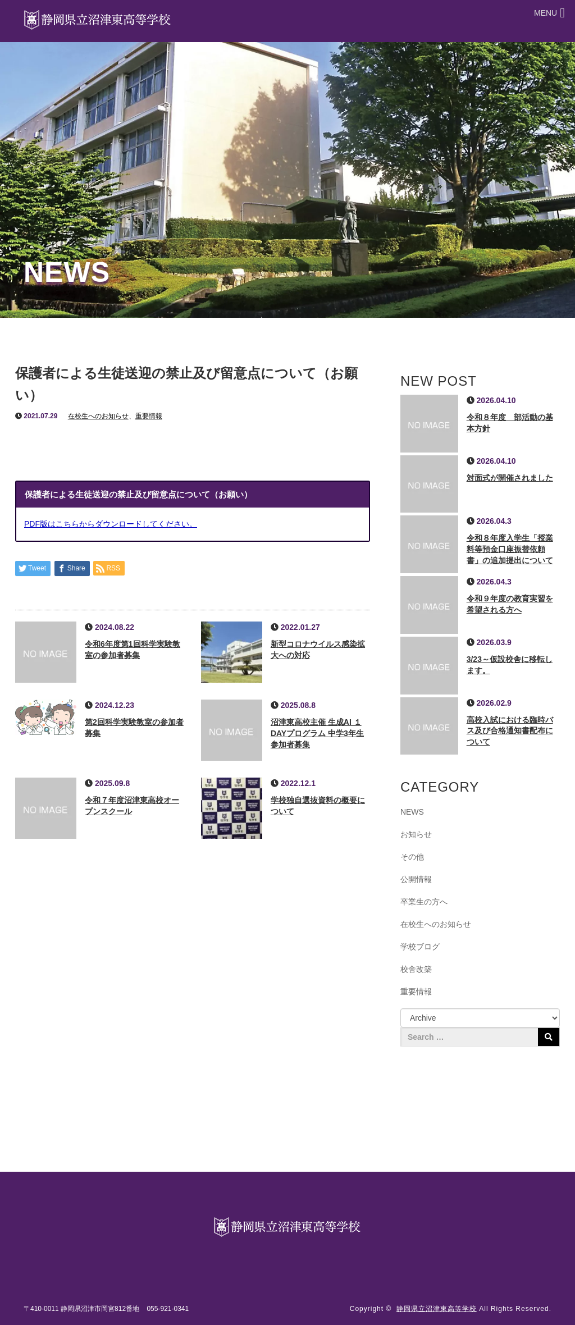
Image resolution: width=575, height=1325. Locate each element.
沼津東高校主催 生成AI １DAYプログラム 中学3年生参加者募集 (317, 733)
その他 (412, 856)
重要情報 (148, 416)
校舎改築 (416, 969)
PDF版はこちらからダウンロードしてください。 (110, 523)
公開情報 (416, 879)
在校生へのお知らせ (98, 416)
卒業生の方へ (424, 901)
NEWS (412, 811)
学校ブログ (420, 946)
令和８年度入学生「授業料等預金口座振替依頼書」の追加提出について (510, 549)
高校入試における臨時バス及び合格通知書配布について (510, 731)
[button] (545, 13)
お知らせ (416, 834)
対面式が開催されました (510, 477)
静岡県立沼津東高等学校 (436, 1309)
